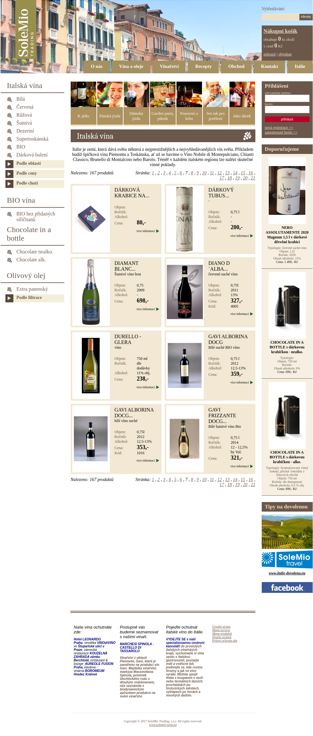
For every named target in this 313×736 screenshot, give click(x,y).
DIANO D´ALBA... (219, 266)
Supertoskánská (32, 139)
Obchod (236, 66)
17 (222, 178)
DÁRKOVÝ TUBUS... (221, 192)
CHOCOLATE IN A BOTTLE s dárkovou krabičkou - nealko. (287, 347)
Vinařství (169, 66)
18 (229, 178)
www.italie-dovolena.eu (287, 573)
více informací (145, 231)
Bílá (21, 99)
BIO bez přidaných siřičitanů (36, 214)
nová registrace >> (279, 127)
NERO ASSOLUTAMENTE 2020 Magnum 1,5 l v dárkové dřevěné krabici (287, 234)
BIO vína (21, 200)
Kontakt (269, 66)
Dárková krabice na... (132, 192)
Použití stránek (221, 637)
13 (227, 173)
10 (204, 173)
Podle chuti (27, 183)
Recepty (203, 66)
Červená (25, 107)
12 (219, 173)
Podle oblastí (29, 163)
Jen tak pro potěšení (215, 116)
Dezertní (25, 131)
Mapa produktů (222, 633)
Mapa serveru (221, 630)
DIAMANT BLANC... (127, 266)
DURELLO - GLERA (128, 339)
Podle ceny (27, 173)
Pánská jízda (109, 115)
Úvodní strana (221, 626)
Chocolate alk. (31, 259)
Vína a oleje (131, 66)
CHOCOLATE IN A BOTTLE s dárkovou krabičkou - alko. (287, 457)
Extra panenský (32, 289)
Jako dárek (242, 115)
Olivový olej (26, 275)
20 (245, 178)
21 (253, 178)
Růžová (24, 115)
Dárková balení (32, 154)
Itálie (300, 66)
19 (237, 178)
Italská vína (24, 85)
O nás (97, 66)
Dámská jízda (136, 116)
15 (243, 173)
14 (235, 173)
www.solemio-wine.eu (163, 724)
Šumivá (24, 123)
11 (212, 173)
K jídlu (83, 115)
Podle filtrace (29, 297)
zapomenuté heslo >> (281, 132)
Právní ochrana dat (224, 640)
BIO (21, 146)
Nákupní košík (280, 31)
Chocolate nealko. (35, 251)
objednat (285, 54)
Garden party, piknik (163, 116)
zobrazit (270, 54)
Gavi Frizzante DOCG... (222, 415)
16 (251, 173)
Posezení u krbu (189, 116)
